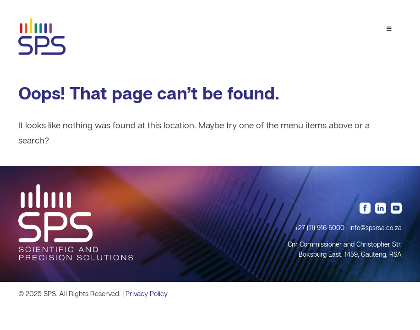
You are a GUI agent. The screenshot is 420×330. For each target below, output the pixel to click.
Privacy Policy (146, 293)
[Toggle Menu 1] (389, 28)
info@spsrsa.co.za (375, 227)
